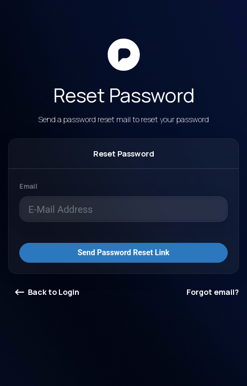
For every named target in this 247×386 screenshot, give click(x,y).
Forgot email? (212, 292)
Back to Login (47, 292)
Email (28, 186)
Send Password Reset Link (124, 252)
